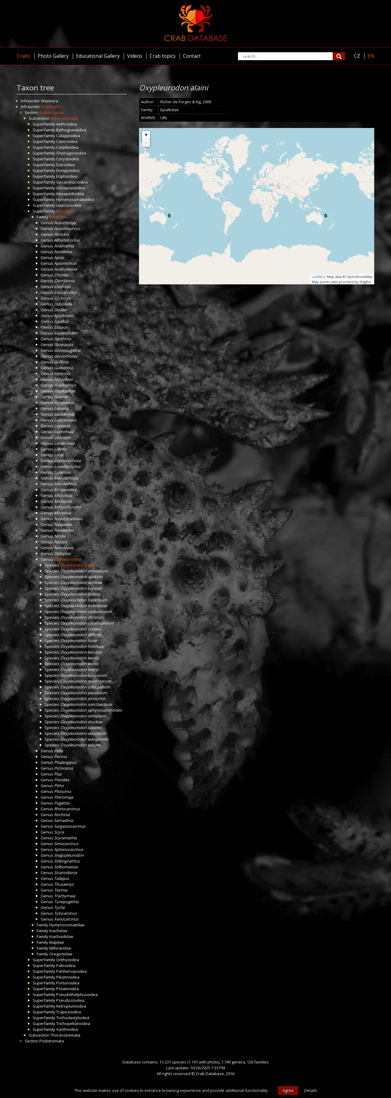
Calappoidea (68, 135)
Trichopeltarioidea (73, 1023)
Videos (134, 56)
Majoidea (65, 211)
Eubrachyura (51, 112)
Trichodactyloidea (72, 1017)
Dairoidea (65, 164)
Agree (288, 1090)
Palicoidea (65, 965)
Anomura (49, 101)
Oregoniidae (60, 954)
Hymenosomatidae (67, 925)
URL (163, 117)
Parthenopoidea (71, 971)
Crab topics (163, 56)
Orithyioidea (67, 959)
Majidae (56, 942)
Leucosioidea (68, 205)
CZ (357, 56)
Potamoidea (67, 988)
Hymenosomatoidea (75, 199)
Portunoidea (67, 983)
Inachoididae (61, 936)
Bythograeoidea (71, 130)
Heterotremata (64, 118)
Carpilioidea (67, 147)
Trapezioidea (68, 1012)
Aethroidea (66, 124)
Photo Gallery (53, 56)
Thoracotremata (65, 1035)
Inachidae (58, 930)
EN (370, 56)
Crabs (23, 56)
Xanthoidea (67, 1029)
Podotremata (51, 1041)
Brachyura (50, 106)
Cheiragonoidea (71, 153)
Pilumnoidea (67, 977)
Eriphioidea (66, 176)
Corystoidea (67, 159)
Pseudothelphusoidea (77, 994)
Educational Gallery (98, 56)
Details (310, 1090)
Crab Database (210, 1073)
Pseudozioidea (70, 1000)
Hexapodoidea (70, 193)
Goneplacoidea (70, 188)
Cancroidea (67, 141)
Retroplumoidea (71, 1006)
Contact (192, 56)
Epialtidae (58, 217)
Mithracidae (60, 948)
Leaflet (317, 276)
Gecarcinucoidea (72, 182)
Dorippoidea (67, 170)
